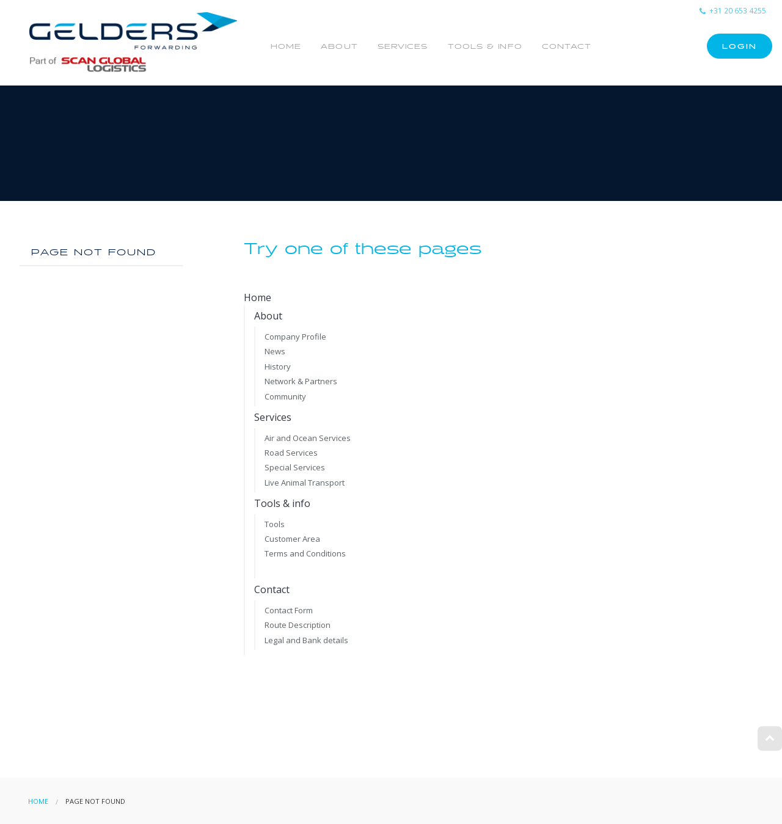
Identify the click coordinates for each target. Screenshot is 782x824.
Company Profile (295, 336)
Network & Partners (301, 381)
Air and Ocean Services (308, 437)
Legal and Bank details (306, 640)
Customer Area (292, 538)
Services (403, 46)
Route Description (298, 624)
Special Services (295, 467)
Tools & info (485, 46)
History (278, 366)
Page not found (93, 252)
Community (285, 396)
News (275, 351)
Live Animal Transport (305, 482)
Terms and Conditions (305, 553)
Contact (567, 46)
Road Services (291, 452)
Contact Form (289, 610)
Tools (275, 524)
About (339, 46)
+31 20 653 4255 (733, 10)
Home (286, 46)
